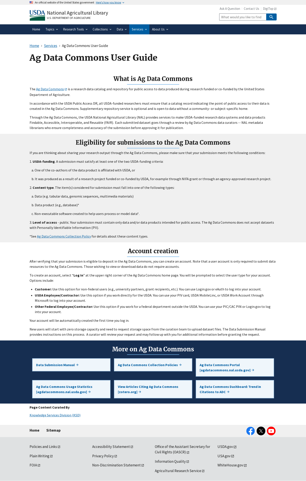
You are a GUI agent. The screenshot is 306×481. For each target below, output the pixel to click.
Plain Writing (39, 456)
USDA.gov (225, 446)
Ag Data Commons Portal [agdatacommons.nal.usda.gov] (227, 367)
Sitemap (53, 430)
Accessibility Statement (111, 446)
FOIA (33, 465)
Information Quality (170, 461)
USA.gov (224, 456)
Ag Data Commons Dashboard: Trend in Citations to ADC (230, 389)
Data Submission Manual (57, 365)
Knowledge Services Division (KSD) (55, 415)
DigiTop (268, 9)
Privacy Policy (103, 456)
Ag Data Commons (50, 89)
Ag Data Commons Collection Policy (64, 236)
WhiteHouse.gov (230, 465)
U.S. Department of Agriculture (69, 18)
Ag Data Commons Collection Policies (150, 365)
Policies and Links (43, 446)
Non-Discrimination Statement (116, 465)
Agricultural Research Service (178, 470)
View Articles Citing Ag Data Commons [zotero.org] (148, 389)
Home (34, 430)
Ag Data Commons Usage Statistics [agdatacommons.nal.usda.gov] (64, 389)
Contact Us (251, 8)
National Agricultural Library (77, 13)
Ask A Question (230, 8)
